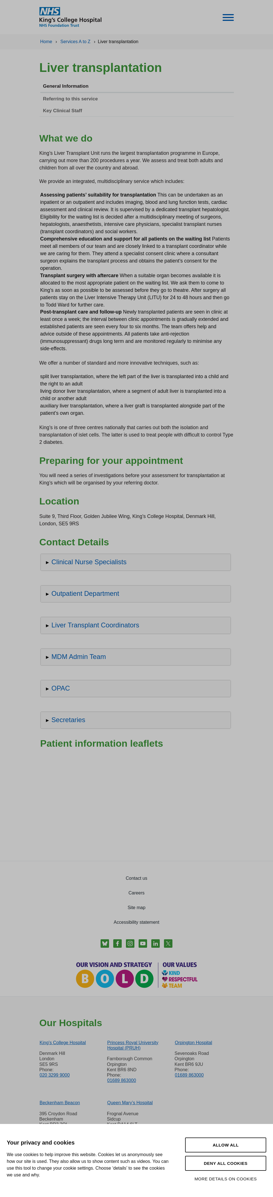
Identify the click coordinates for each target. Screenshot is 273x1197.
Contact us (136, 878)
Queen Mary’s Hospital (130, 1102)
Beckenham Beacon (60, 1102)
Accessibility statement (136, 922)
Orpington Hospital (193, 1042)
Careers (136, 892)
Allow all (226, 1145)
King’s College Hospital (63, 1042)
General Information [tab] (66, 86)
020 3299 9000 (55, 1075)
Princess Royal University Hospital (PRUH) (132, 1045)
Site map (136, 907)
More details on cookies (225, 1178)
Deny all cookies (225, 1163)
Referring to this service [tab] (70, 99)
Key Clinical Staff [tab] (62, 110)
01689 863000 (121, 1080)
